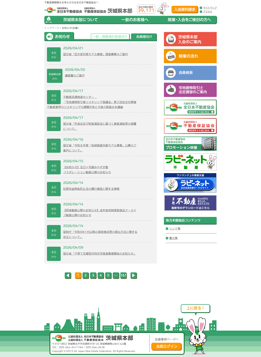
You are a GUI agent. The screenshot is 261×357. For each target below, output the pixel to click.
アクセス (207, 11)
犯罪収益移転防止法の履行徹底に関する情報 (91, 188)
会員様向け (144, 37)
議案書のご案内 (75, 75)
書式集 (173, 238)
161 (123, 275)
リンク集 (174, 228)
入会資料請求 (184, 9)
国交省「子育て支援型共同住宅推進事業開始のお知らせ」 (99, 253)
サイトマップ (210, 8)
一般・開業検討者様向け (110, 37)
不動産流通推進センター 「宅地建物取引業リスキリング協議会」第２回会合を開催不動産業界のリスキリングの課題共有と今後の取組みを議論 (91, 102)
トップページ (51, 28)
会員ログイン (166, 346)
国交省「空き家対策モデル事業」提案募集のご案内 (95, 54)
